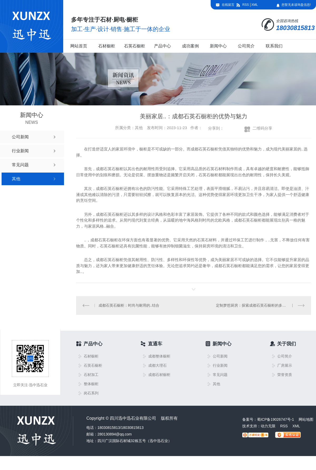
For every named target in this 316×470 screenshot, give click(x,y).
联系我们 (274, 46)
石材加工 (91, 374)
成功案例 (190, 46)
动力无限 (268, 426)
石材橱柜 (106, 46)
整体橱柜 (91, 384)
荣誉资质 (284, 374)
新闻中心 (218, 46)
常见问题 (220, 374)
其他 (216, 384)
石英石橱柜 (134, 46)
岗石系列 (91, 393)
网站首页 (78, 46)
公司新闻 (220, 356)
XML (254, 5)
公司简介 (246, 46)
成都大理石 (157, 365)
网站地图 (306, 419)
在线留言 (228, 5)
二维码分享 (262, 128)
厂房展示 (284, 365)
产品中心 (162, 46)
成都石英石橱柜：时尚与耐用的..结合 (128, 305)
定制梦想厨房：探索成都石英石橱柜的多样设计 (254, 305)
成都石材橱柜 (159, 374)
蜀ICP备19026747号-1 (275, 419)
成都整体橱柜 (159, 356)
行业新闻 (220, 365)
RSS (245, 5)
